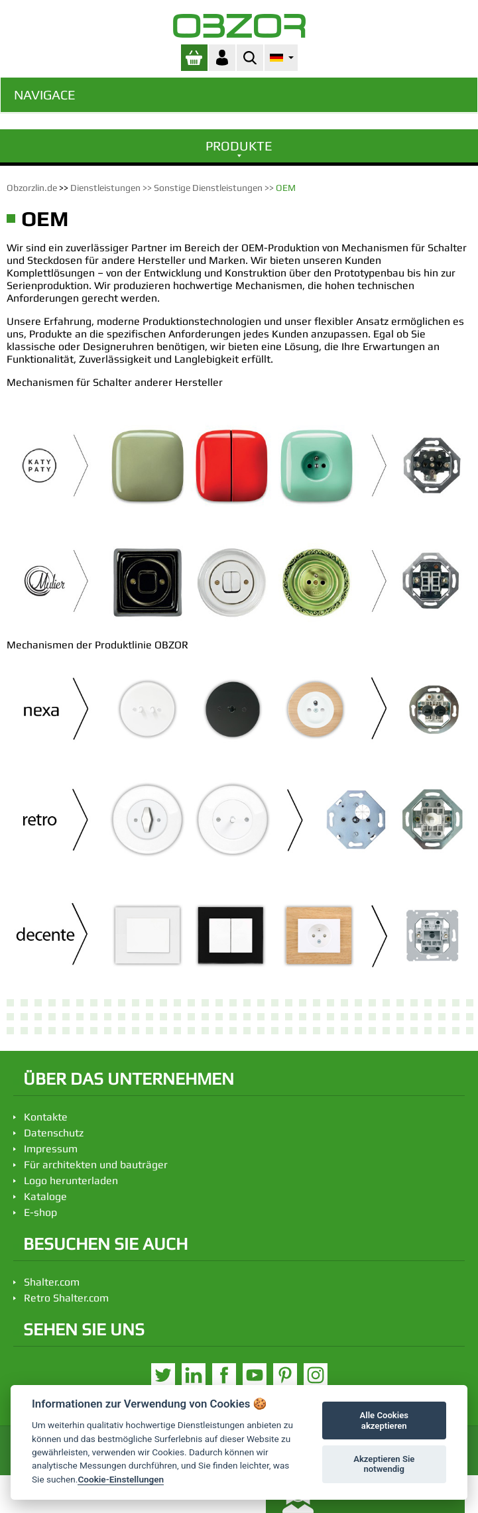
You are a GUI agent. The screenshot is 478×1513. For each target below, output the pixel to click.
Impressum (51, 1148)
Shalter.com (52, 1282)
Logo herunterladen (71, 1180)
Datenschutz (54, 1132)
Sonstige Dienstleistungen (208, 187)
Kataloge (45, 1196)
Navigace (45, 94)
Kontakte (46, 1117)
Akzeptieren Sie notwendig (383, 1464)
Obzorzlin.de (32, 187)
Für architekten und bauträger (96, 1164)
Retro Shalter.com (66, 1298)
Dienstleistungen (105, 187)
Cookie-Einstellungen (121, 1479)
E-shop (40, 1212)
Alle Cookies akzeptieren (384, 1420)
